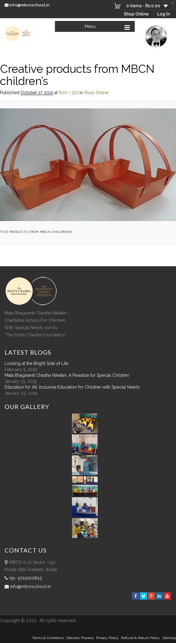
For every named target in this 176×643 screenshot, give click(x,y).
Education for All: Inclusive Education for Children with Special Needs (72, 387)
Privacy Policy (107, 638)
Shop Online (136, 14)
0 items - (143, 5)
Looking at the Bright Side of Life (36, 363)
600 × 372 (68, 92)
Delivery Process (80, 638)
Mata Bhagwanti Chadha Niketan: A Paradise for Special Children (67, 375)
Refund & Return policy (140, 638)
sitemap (169, 638)
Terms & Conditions (48, 638)
